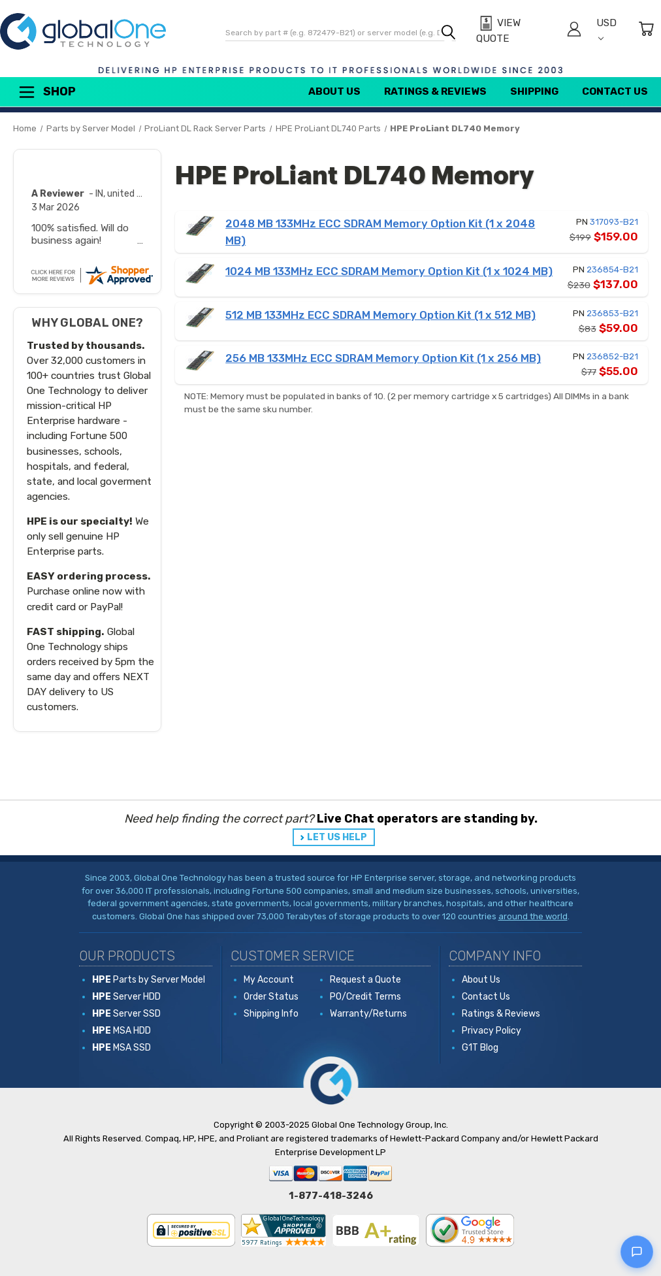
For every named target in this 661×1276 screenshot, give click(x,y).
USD (606, 29)
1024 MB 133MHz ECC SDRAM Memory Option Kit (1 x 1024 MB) (389, 271)
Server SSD (126, 1013)
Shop (46, 92)
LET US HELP (337, 837)
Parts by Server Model (148, 979)
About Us (334, 91)
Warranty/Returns (368, 1013)
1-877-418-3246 (331, 1196)
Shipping (534, 91)
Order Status (271, 996)
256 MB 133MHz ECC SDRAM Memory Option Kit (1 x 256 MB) (383, 358)
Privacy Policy (491, 1030)
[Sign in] (574, 31)
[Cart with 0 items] (646, 31)
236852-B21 (612, 356)
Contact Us (615, 91)
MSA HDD (121, 1030)
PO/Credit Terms (365, 996)
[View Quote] (513, 31)
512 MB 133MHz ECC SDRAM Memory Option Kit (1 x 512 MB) (380, 314)
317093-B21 (614, 222)
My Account (269, 979)
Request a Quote (365, 979)
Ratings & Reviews (435, 91)
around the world (533, 916)
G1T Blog (480, 1047)
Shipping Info (271, 1013)
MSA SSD (121, 1047)
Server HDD (126, 996)
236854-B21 (612, 269)
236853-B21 (612, 313)
